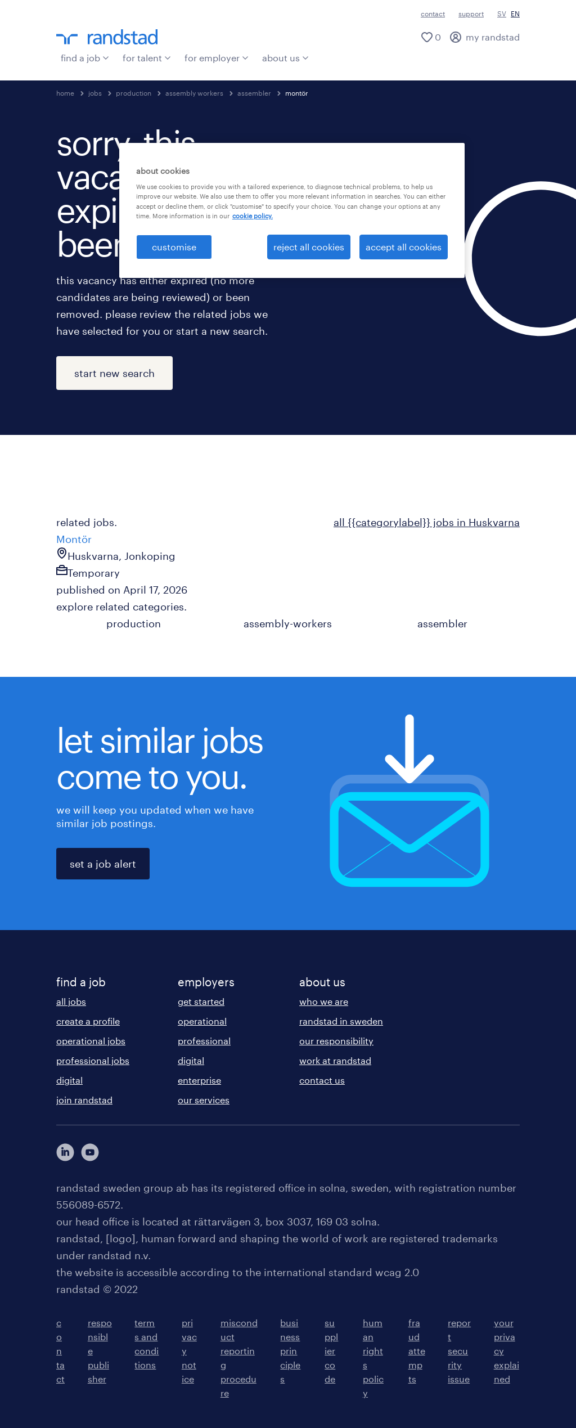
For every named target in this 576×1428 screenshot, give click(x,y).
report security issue (459, 1350)
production (133, 93)
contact (433, 13)
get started (201, 1001)
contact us (322, 1080)
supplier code (331, 1350)
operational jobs (90, 1040)
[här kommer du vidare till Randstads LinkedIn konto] (65, 1152)
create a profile (88, 1021)
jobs (95, 93)
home (65, 93)
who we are (323, 1001)
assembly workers (194, 93)
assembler (254, 93)
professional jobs (92, 1060)
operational (202, 1021)
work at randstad (335, 1060)
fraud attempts (416, 1350)
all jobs (71, 1001)
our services (204, 1099)
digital (69, 1080)
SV (501, 13)
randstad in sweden (341, 1021)
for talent (147, 57)
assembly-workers (288, 623)
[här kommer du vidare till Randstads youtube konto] (90, 1152)
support (471, 13)
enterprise (199, 1080)
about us (285, 57)
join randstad (84, 1099)
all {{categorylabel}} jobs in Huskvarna (427, 522)
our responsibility (336, 1040)
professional (204, 1040)
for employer (216, 57)
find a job (85, 57)
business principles (290, 1350)
